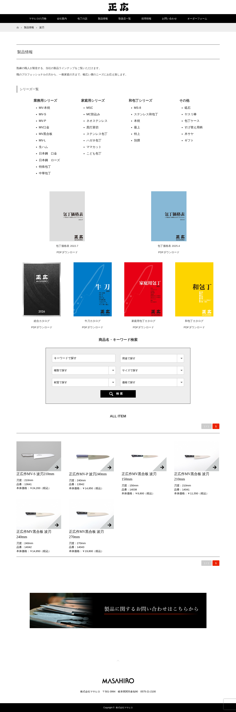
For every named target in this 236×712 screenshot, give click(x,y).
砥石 (188, 107)
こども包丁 (93, 153)
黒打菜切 (92, 127)
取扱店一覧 (124, 18)
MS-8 (137, 107)
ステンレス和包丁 (146, 114)
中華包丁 (45, 173)
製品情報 (103, 18)
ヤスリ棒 (191, 114)
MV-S (42, 114)
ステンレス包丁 (96, 134)
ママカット (93, 147)
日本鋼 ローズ (49, 160)
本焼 (137, 121)
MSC (89, 107)
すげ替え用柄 (194, 127)
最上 (137, 127)
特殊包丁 (45, 166)
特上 (137, 134)
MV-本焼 (44, 107)
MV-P (42, 121)
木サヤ (189, 134)
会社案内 (62, 18)
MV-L (42, 140)
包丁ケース (192, 121)
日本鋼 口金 (48, 153)
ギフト (189, 140)
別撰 (137, 140)
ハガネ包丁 (93, 140)
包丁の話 (82, 18)
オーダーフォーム (197, 18)
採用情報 (146, 18)
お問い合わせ (169, 18)
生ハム (43, 147)
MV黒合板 (45, 134)
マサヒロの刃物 (37, 18)
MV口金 (44, 127)
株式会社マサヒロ (124, 707)
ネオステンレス (96, 121)
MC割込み (93, 114)
